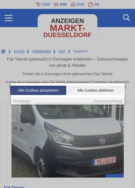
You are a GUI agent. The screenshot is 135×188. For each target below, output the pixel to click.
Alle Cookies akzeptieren (38, 91)
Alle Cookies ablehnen (95, 91)
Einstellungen (22, 101)
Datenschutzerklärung (108, 101)
